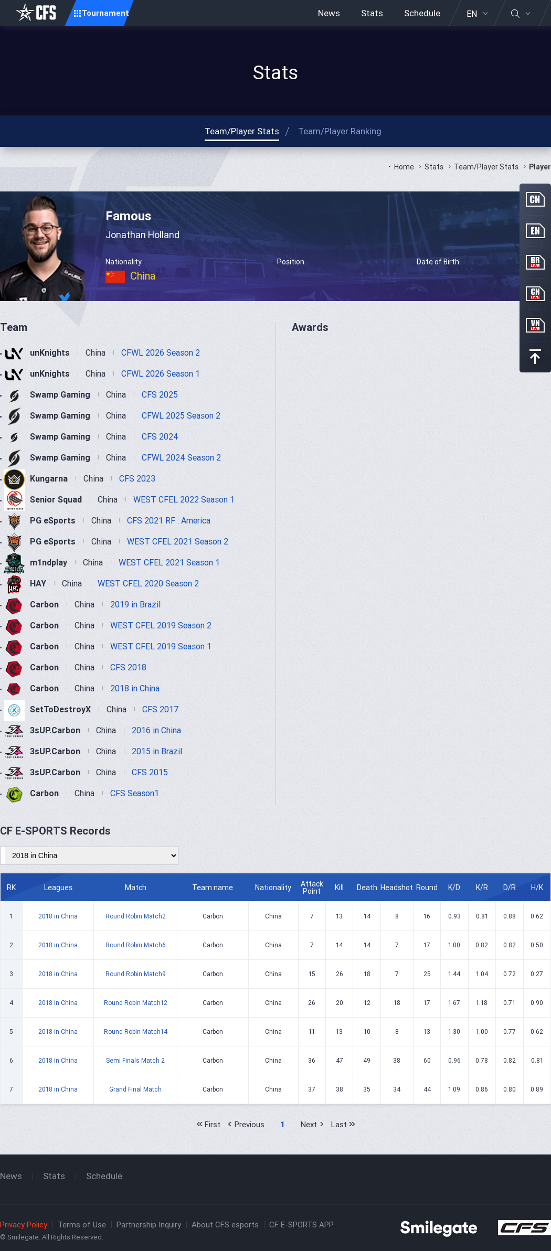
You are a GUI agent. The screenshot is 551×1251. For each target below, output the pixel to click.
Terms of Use (82, 1224)
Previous (249, 1124)
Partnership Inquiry (148, 1224)
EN (472, 13)
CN (535, 199)
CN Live (535, 293)
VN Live (535, 325)
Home (404, 167)
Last (339, 1124)
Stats (372, 13)
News (329, 13)
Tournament (105, 13)
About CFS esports (225, 1224)
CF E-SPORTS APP (301, 1224)
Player (540, 167)
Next (309, 1124)
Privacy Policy (23, 1224)
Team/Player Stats (486, 167)
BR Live (535, 262)
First (212, 1124)
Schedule (422, 13)
